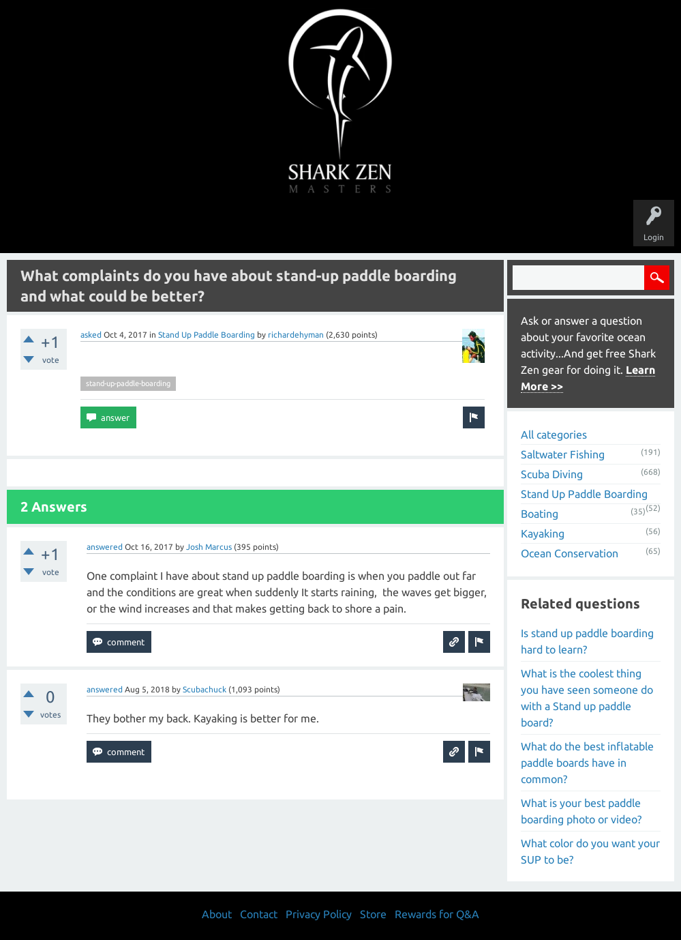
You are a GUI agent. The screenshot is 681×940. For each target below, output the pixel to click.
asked (91, 334)
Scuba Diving (552, 474)
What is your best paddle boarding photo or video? (581, 811)
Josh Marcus (209, 546)
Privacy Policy (319, 914)
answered (105, 546)
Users (340, 226)
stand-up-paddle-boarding (128, 383)
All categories (554, 434)
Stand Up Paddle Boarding (206, 334)
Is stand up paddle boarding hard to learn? (587, 641)
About (455, 226)
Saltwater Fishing (563, 454)
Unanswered (246, 226)
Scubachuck (204, 689)
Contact (258, 914)
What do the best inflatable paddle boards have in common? (587, 762)
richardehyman (296, 334)
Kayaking (542, 533)
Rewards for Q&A (437, 914)
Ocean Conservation (569, 553)
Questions (189, 226)
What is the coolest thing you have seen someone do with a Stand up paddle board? (587, 698)
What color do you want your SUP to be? (590, 851)
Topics (298, 226)
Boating (539, 514)
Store (497, 226)
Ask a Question (398, 226)
